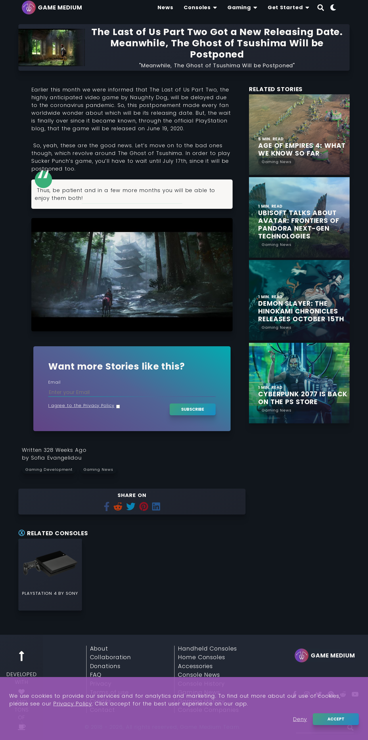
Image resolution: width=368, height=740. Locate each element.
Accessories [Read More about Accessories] (195, 666)
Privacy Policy (72, 704)
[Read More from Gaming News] (276, 161)
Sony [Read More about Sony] (72, 593)
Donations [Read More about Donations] (105, 666)
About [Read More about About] (99, 649)
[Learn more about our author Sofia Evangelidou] (56, 457)
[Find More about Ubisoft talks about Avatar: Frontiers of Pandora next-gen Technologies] (304, 224)
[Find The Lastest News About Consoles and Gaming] (165, 7)
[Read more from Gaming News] (100, 469)
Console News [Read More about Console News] (199, 675)
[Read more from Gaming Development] (51, 469)
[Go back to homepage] (53, 7)
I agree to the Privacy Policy (81, 405)
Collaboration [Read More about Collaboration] (110, 657)
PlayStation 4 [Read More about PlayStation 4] (40, 593)
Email (54, 382)
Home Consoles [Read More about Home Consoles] (201, 657)
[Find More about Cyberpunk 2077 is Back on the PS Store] (304, 398)
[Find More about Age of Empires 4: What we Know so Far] (304, 149)
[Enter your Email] (132, 392)
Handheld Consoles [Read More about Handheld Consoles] (207, 649)
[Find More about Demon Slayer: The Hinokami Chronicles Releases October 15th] (304, 311)
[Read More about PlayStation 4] (50, 564)
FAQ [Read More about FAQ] (96, 675)
